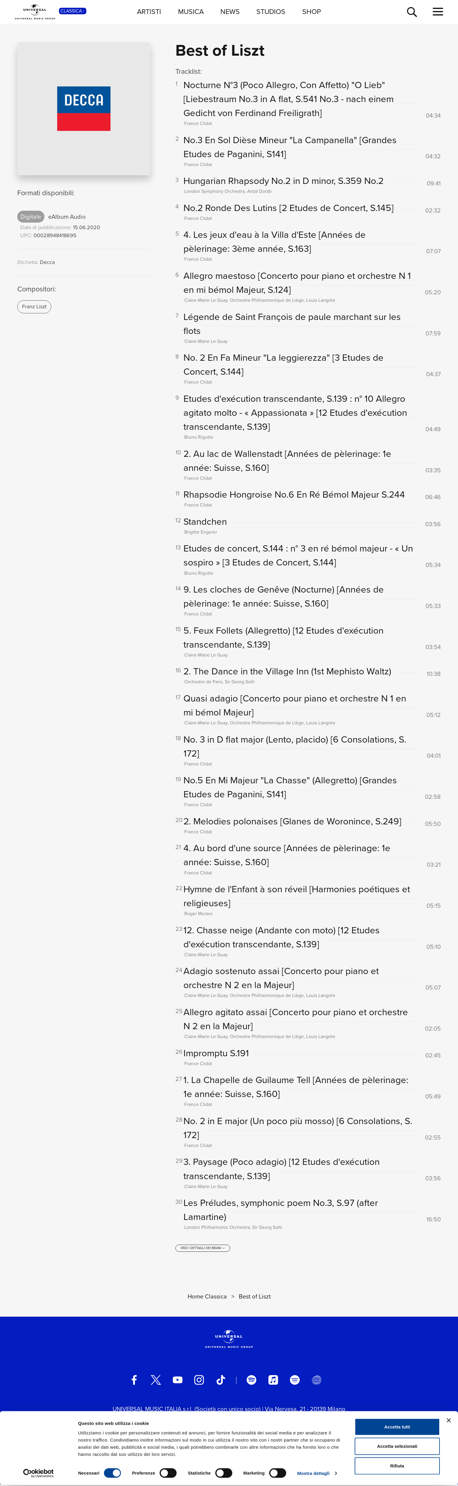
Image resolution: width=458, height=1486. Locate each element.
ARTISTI (149, 12)
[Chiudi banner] (449, 1421)
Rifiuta (397, 1466)
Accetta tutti (397, 1427)
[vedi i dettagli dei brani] (202, 1250)
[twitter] (155, 1382)
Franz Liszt (34, 306)
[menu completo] (438, 12)
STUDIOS (270, 12)
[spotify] (251, 1382)
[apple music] (273, 1382)
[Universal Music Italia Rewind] (316, 1382)
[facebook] (134, 1382)
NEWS (230, 12)
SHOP (311, 12)
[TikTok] (220, 1382)
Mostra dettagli (313, 1474)
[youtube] (177, 1382)
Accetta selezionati (397, 1447)
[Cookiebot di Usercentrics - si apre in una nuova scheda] (39, 1474)
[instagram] (199, 1382)
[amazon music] (294, 1382)
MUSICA (191, 12)
